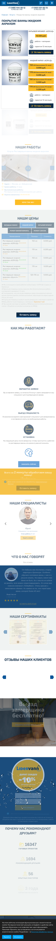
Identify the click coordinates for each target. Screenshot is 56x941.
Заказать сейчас (30, 464)
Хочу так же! (28, 202)
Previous (4, 677)
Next (52, 677)
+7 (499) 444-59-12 (16, 8)
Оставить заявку (41, 52)
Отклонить (18, 937)
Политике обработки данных (42, 932)
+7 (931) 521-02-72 (39, 8)
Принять (7, 937)
